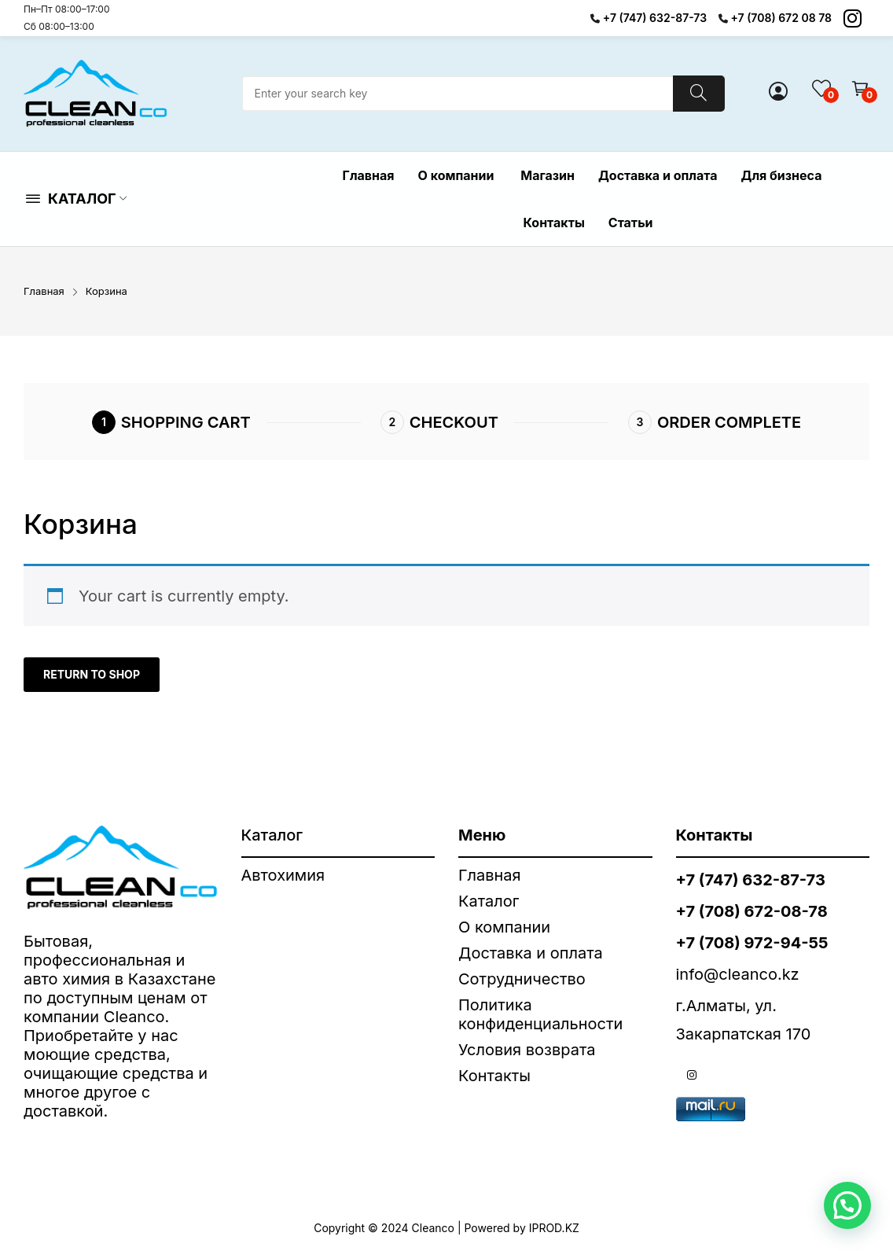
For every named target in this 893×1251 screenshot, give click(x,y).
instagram (691, 1075)
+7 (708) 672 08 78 (781, 17)
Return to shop (91, 674)
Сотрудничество (522, 979)
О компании (506, 927)
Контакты (494, 1075)
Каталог (488, 901)
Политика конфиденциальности (540, 1014)
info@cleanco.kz (737, 974)
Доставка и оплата (530, 953)
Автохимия (283, 875)
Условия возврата (526, 1049)
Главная (489, 875)
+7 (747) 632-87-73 (655, 17)
